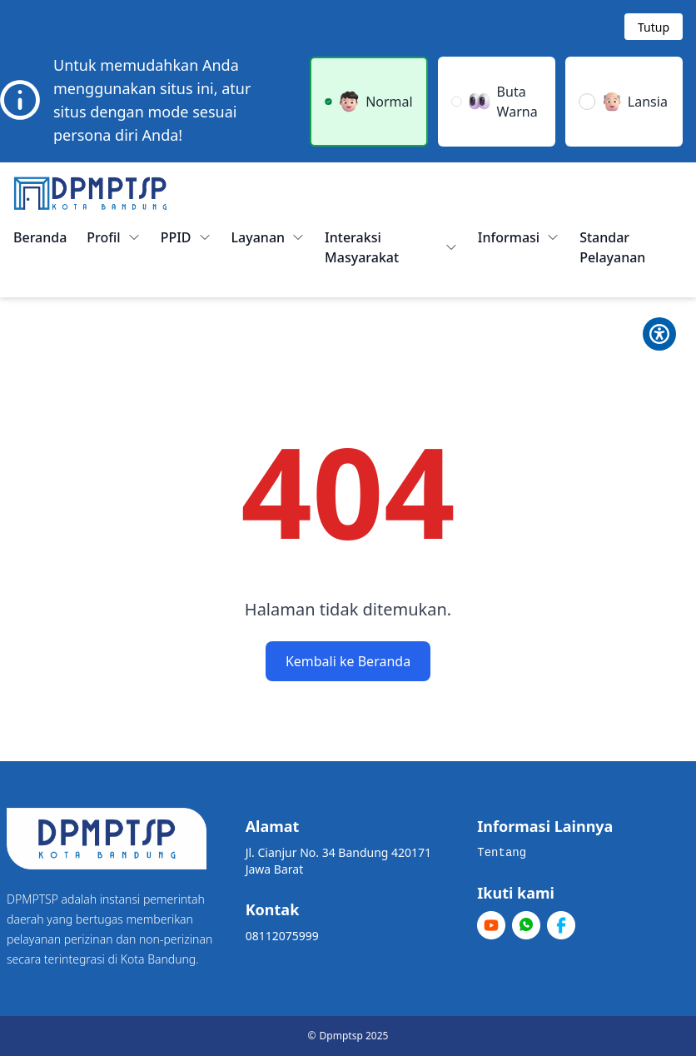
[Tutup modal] (653, 26)
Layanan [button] (268, 237)
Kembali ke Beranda (348, 661)
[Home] (90, 193)
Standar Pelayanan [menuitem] (612, 247)
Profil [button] (113, 237)
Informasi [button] (518, 237)
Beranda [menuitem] (40, 237)
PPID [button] (186, 237)
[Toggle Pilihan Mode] (659, 334)
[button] (368, 102)
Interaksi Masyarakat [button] (391, 247)
